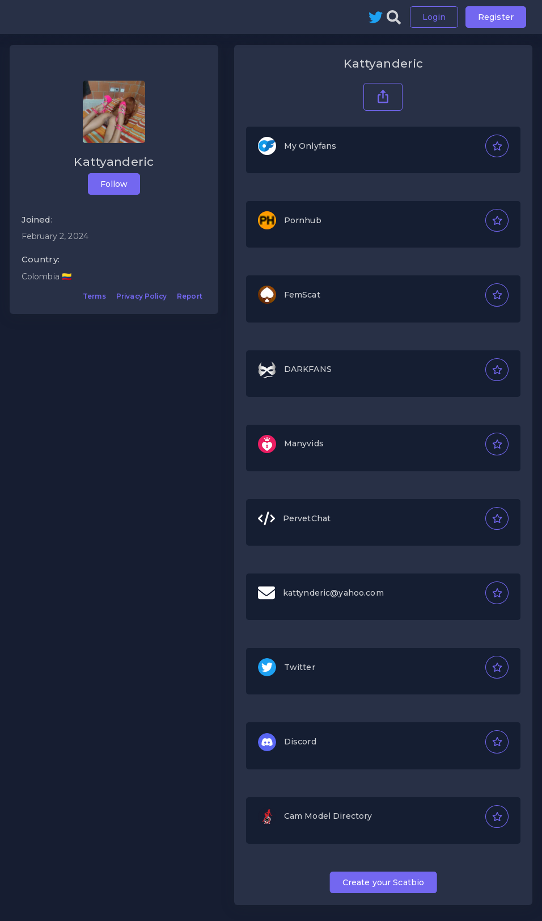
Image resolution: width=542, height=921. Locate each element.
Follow (114, 184)
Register (496, 17)
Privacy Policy (141, 296)
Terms (94, 296)
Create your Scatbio (383, 882)
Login (434, 17)
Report (189, 296)
